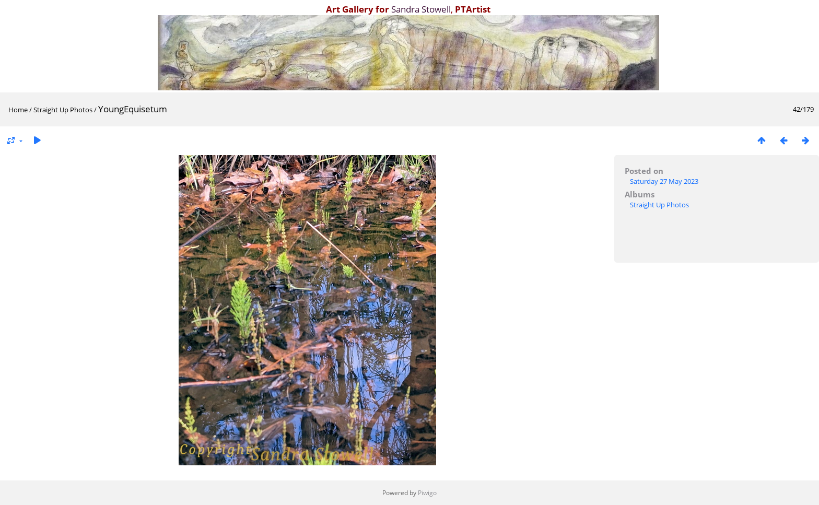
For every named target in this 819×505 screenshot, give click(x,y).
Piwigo (427, 492)
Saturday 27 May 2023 (664, 181)
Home (18, 109)
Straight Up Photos (62, 109)
